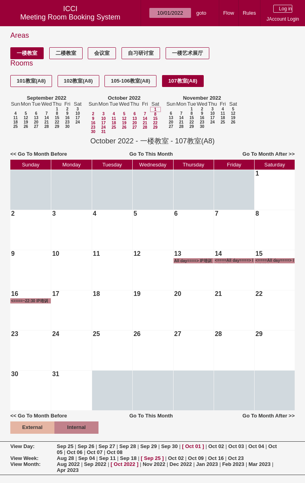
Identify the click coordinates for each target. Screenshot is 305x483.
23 (67, 122)
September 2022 (46, 98)
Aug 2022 (68, 464)
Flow (228, 13)
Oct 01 (193, 446)
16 (67, 118)
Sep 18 (128, 458)
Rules (249, 13)
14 (46, 118)
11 (15, 118)
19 (25, 122)
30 (67, 126)
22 (57, 122)
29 (57, 126)
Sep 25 (65, 446)
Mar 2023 (260, 464)
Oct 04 (256, 446)
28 (46, 126)
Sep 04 (86, 458)
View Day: (22, 446)
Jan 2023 (207, 464)
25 (15, 126)
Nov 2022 (154, 464)
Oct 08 (115, 452)
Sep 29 (148, 446)
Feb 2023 (233, 464)
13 (36, 118)
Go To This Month (151, 154)
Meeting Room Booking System (70, 17)
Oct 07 (94, 452)
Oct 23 (236, 458)
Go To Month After (265, 154)
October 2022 (124, 98)
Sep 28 (128, 446)
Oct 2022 (124, 464)
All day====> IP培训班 (193, 261)
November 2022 (202, 98)
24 (77, 122)
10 (77, 113)
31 (103, 131)
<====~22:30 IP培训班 (29, 301)
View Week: (24, 458)
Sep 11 (107, 458)
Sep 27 (106, 446)
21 (46, 122)
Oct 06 (75, 452)
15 (57, 118)
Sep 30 (169, 446)
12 (25, 118)
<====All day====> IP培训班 (234, 260)
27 (36, 126)
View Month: (25, 464)
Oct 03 (236, 446)
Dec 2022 (181, 464)
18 (15, 122)
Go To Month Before (42, 154)
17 (77, 118)
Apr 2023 (68, 470)
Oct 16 (216, 458)
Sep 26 (86, 446)
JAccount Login (282, 19)
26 (25, 126)
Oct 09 (196, 458)
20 (36, 122)
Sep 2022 (95, 464)
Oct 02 (216, 446)
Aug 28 (65, 458)
